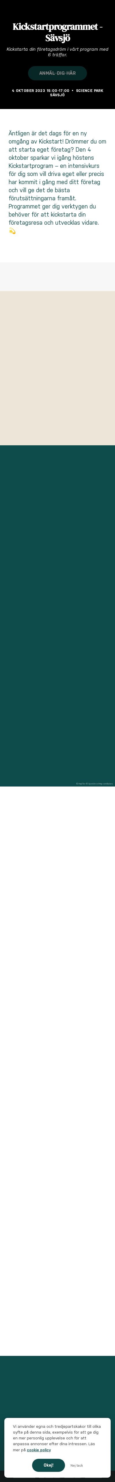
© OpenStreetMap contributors (99, 783)
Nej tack (77, 1465)
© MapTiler (81, 783)
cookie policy (39, 1450)
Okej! (48, 1465)
